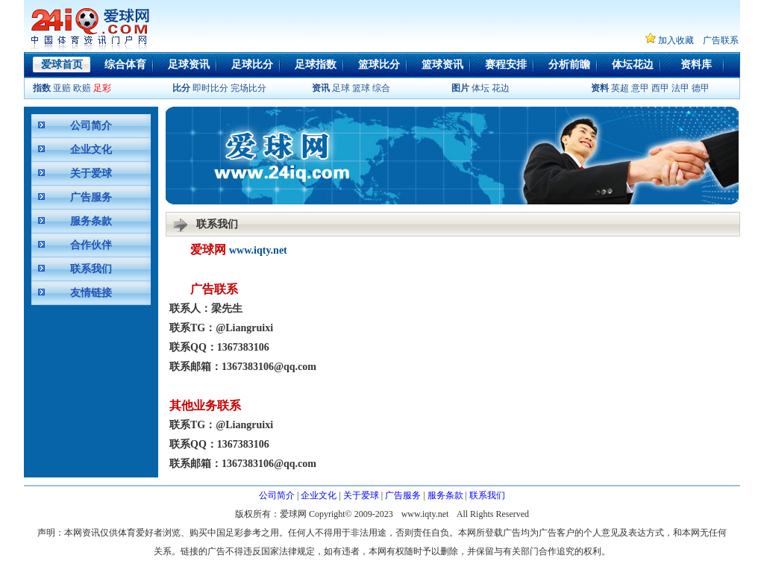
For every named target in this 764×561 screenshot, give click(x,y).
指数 (42, 88)
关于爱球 (91, 173)
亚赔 (62, 88)
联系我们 (91, 269)
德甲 (701, 88)
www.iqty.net (258, 250)
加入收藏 (676, 40)
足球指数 (315, 64)
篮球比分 (379, 64)
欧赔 (82, 88)
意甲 (640, 88)
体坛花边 (633, 64)
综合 (381, 88)
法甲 (680, 88)
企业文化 (91, 149)
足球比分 (252, 64)
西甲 (660, 88)
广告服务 (91, 197)
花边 (501, 88)
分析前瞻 (569, 64)
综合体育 (125, 64)
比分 (181, 88)
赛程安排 (506, 64)
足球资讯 (189, 64)
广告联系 (721, 40)
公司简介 (91, 125)
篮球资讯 (442, 64)
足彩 (102, 88)
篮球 (361, 88)
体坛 (480, 88)
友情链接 (91, 292)
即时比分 (210, 88)
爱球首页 (62, 64)
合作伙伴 (91, 245)
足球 (340, 88)
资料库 (696, 64)
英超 (620, 88)
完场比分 (248, 88)
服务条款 (91, 221)
